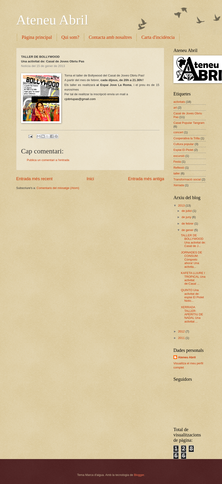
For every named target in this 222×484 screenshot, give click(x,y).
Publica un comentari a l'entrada (48, 160)
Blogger (139, 475)
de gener (188, 230)
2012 (181, 331)
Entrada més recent (34, 179)
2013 (181, 205)
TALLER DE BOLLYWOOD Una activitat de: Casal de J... (193, 241)
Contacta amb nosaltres (110, 37)
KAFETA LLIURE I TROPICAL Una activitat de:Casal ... (193, 278)
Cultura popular (183, 144)
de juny (187, 217)
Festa (177, 161)
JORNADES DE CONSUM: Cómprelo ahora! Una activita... (191, 259)
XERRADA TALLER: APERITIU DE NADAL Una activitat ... (192, 314)
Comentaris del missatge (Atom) (58, 188)
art (175, 107)
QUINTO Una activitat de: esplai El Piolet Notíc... (192, 295)
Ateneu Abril (52, 19)
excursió (179, 156)
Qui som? (70, 37)
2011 (181, 338)
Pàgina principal (37, 37)
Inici (90, 179)
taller (176, 173)
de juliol (187, 211)
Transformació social (187, 179)
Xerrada (178, 185)
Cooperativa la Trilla (186, 138)
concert (178, 132)
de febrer (188, 223)
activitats (179, 101)
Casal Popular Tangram (188, 123)
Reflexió (178, 167)
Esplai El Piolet (183, 150)
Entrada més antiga (146, 179)
